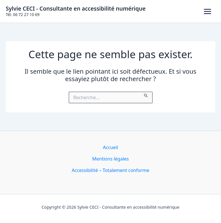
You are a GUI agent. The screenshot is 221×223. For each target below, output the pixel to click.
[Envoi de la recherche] (146, 94)
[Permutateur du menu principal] (207, 11)
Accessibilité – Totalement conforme (110, 170)
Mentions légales (110, 159)
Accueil (110, 147)
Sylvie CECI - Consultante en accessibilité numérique (76, 8)
